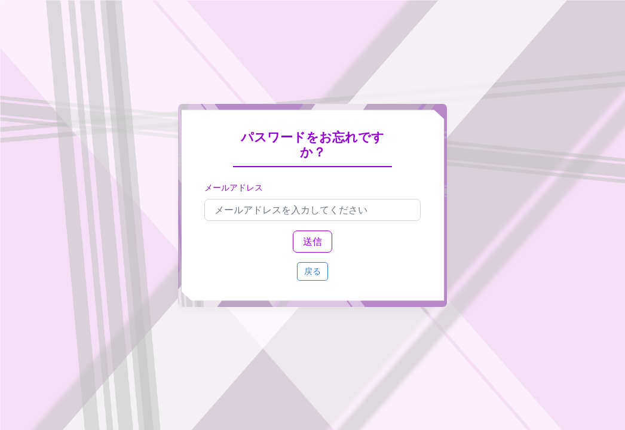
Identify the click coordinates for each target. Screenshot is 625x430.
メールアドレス (233, 188)
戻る (312, 271)
